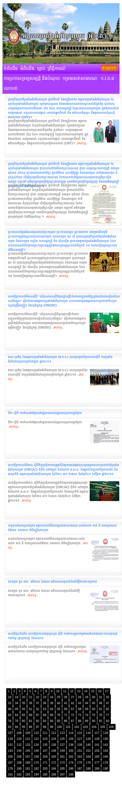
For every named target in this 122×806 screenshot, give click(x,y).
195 (44, 774)
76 (100, 715)
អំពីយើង (27, 69)
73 (79, 715)
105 (102, 727)
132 (19, 744)
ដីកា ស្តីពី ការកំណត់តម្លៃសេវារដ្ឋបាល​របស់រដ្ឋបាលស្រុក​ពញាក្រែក (45, 413)
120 (19, 739)
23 (44, 697)
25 (58, 697)
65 (23, 715)
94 (16, 727)
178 (105, 762)
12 (71, 691)
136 (53, 744)
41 (65, 703)
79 (16, 721)
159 (44, 756)
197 (62, 774)
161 (62, 756)
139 (79, 744)
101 (68, 727)
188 (88, 768)
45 (93, 703)
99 (51, 727)
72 (72, 715)
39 (51, 703)
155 (10, 756)
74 (86, 715)
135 (44, 744)
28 (79, 697)
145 (27, 750)
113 (62, 733)
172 (53, 762)
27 (72, 697)
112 (53, 733)
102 (76, 727)
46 (100, 703)
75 (93, 715)
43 (79, 703)
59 (86, 709)
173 (62, 762)
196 (53, 774)
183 (44, 768)
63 (9, 715)
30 (93, 697)
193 (27, 774)
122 (36, 739)
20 (23, 697)
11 (64, 691)
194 (36, 774)
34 (16, 703)
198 (70, 774)
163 (79, 756)
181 (27, 768)
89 (86, 721)
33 (9, 703)
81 (30, 721)
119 (10, 739)
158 (36, 756)
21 (30, 697)
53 (44, 709)
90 (93, 721)
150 (70, 750)
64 (16, 715)
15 (92, 691)
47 (107, 703)
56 (65, 709)
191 (10, 774)
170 (36, 762)
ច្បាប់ (41, 69)
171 (44, 762)
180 (19, 768)
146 (36, 750)
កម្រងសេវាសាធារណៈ (80, 79)
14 (85, 691)
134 (36, 744)
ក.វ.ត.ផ (107, 79)
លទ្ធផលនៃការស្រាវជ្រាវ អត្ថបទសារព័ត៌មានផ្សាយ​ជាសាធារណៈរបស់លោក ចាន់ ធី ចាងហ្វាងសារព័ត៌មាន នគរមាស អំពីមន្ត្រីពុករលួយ (62, 528)
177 (96, 762)
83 (44, 721)
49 (16, 709)
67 (37, 715)
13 (78, 691)
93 (9, 727)
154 (105, 750)
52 (37, 709)
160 (53, 756)
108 (19, 733)
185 (62, 768)
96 (30, 727)
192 (19, 774)
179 (10, 768)
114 (70, 733)
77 (107, 715)
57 (72, 709)
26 (65, 697)
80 (23, 721)
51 (30, 709)
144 (19, 750)
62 (107, 709)
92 (107, 721)
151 (79, 750)
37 (37, 703)
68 (44, 715)
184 (53, 768)
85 (58, 721)
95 (23, 727)
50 (23, 709)
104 (94, 727)
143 (10, 750)
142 (105, 744)
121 (27, 739)
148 (53, 750)
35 (23, 703)
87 (72, 721)
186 (70, 768)
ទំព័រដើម (11, 69)
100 (59, 727)
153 (96, 750)
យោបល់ (11, 88)
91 (100, 721)
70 (58, 715)
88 (79, 721)
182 (36, 768)
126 (70, 739)
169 (27, 762)
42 (72, 703)
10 (57, 691)
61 (100, 709)
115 (79, 733)
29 (86, 697)
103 (85, 727)
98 (44, 727)
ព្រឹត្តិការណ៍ (57, 69)
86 (65, 721)
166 (105, 756)
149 (62, 750)
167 (10, 762)
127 (79, 739)
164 (88, 756)
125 (62, 739)
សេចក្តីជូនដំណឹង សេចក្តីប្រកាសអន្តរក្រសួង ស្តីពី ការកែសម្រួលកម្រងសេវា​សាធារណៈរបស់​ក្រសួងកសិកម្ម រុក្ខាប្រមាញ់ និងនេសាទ (63, 636)
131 (10, 744)
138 (70, 744)
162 (70, 756)
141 (96, 744)
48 (9, 709)
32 (107, 697)
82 (37, 721)
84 (51, 721)
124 (53, 739)
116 (88, 733)
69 (51, 715)
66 (30, 715)
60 (93, 709)
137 (62, 744)
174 (70, 762)
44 (86, 703)
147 (44, 750)
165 (96, 756)
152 (88, 750)
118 (105, 733)
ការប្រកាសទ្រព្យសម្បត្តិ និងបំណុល (32, 79)
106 (111, 727)
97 (37, 727)
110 (36, 733)
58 (79, 709)
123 (44, 739)
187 (79, 768)
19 (16, 697)
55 (58, 709)
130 (105, 739)
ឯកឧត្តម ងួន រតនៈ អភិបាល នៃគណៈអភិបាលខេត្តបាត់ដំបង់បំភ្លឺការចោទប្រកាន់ (52, 582)
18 (9, 697)
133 (27, 744)
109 (27, 733)
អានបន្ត (81, 143)
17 (106, 691)
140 (88, 744)
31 (100, 697)
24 (51, 697)
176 (88, 762)
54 (51, 709)
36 (30, 703)
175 (79, 762)
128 (88, 739)
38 (44, 703)
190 (105, 768)
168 (19, 762)
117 (96, 733)
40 (58, 703)
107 (10, 733)
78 (9, 721)
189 (96, 768)
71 (65, 715)
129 (96, 739)
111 (44, 733)
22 (37, 697)
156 (19, 756)
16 (99, 691)
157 (27, 756)
